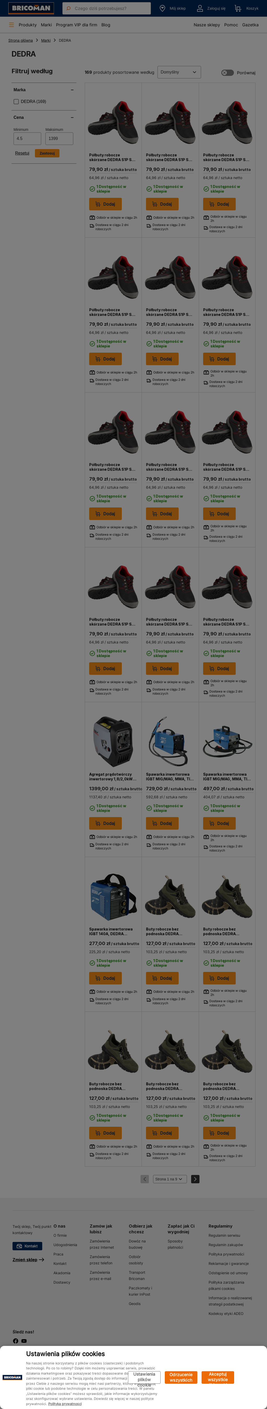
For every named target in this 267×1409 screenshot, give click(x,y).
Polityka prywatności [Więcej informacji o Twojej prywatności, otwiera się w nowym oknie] (65, 1404)
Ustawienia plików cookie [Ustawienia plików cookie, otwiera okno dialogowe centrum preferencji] (144, 1377)
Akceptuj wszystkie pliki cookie (217, 1377)
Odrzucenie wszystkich (180, 1377)
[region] (133, 1377)
